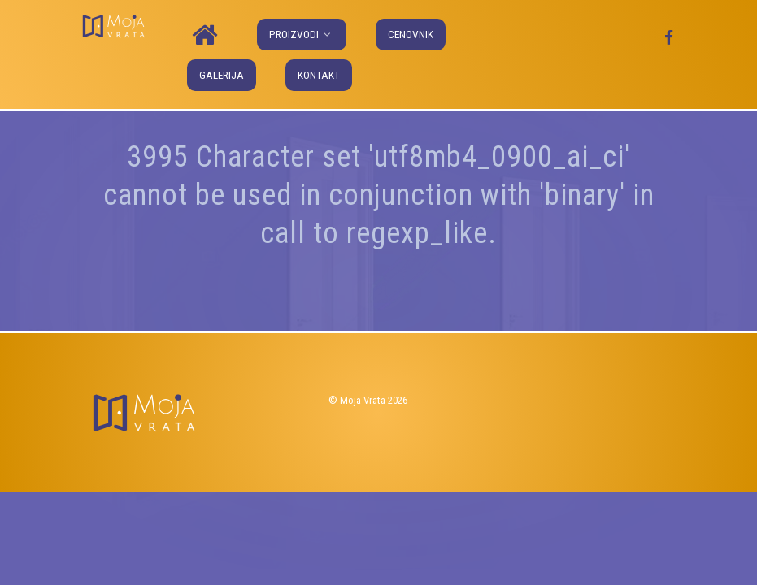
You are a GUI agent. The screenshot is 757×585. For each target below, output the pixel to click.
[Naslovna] (207, 36)
